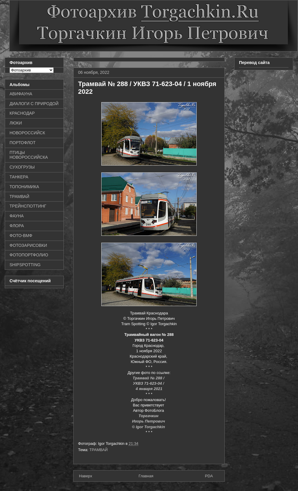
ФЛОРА (17, 225)
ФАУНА (17, 215)
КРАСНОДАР (22, 113)
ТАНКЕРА (19, 176)
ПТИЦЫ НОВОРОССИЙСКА (29, 155)
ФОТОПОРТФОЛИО (29, 254)
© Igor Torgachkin (149, 427)
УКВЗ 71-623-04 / (149, 383)
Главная (146, 476)
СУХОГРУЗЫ (22, 167)
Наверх (85, 476)
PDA (209, 476)
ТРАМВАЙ (98, 450)
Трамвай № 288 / (149, 378)
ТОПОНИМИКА (24, 186)
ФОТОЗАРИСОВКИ (28, 245)
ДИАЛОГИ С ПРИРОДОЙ (34, 103)
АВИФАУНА (21, 93)
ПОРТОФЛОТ (22, 142)
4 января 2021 (149, 388)
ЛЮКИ (16, 123)
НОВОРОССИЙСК (27, 132)
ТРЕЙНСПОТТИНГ (28, 206)
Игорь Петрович (149, 421)
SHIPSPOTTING (25, 264)
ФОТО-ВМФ (21, 235)
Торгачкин (149, 416)
